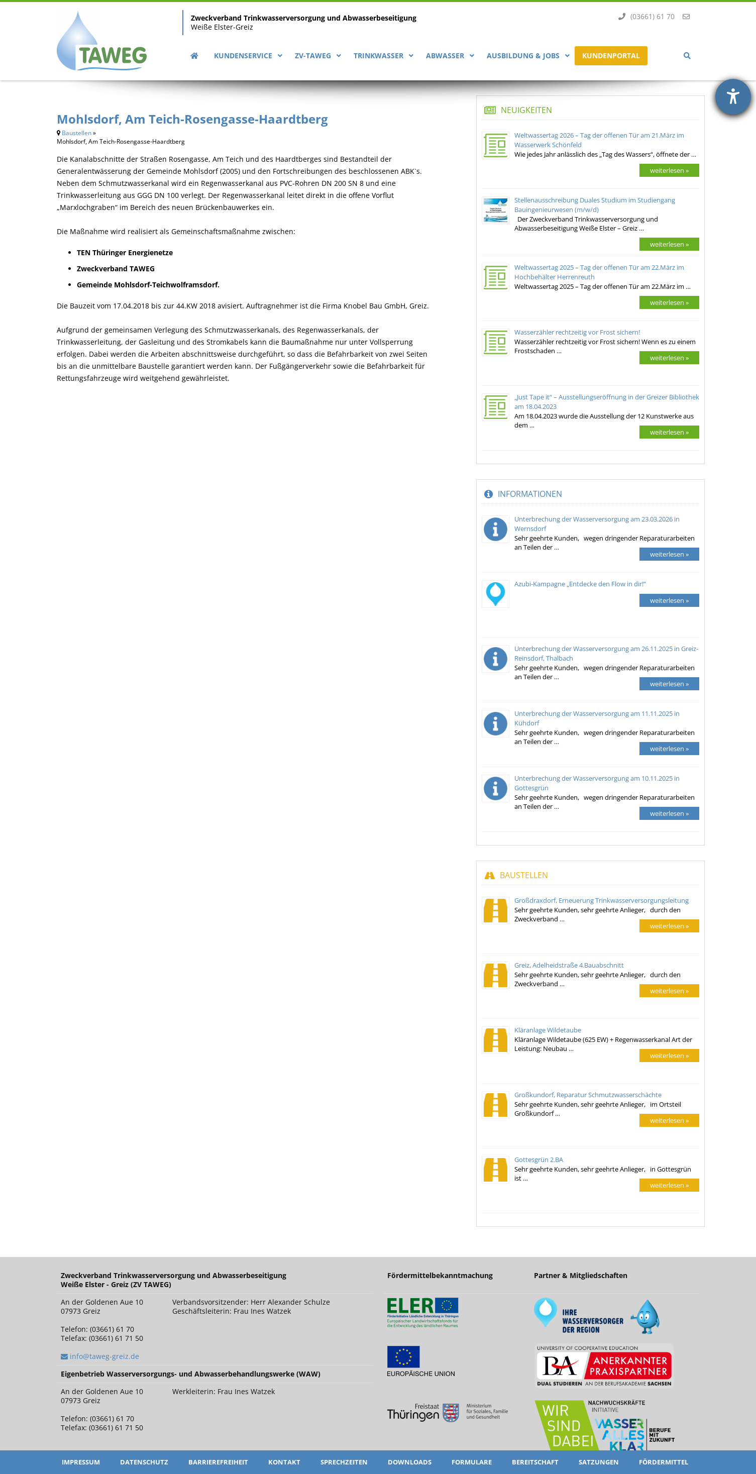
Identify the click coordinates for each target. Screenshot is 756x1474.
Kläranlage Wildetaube (547, 1029)
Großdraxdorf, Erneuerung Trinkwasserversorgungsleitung (601, 900)
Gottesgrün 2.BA (538, 1159)
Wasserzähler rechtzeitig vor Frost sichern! (577, 332)
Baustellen (76, 133)
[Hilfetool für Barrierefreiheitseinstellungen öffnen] (733, 97)
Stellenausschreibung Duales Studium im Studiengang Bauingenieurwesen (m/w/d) (594, 204)
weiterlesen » (669, 170)
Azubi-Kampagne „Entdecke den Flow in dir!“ (580, 583)
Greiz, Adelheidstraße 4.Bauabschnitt (569, 965)
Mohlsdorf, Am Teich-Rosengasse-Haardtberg (192, 119)
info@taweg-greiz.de (104, 1356)
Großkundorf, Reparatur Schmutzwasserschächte (588, 1094)
